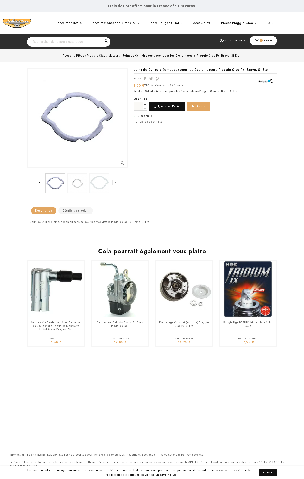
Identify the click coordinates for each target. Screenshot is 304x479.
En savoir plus (165, 474)
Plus (267, 23)
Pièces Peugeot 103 (163, 23)
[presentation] (39, 182)
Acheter (198, 106)
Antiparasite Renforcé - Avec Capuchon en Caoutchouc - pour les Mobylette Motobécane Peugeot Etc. (56, 326)
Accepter (268, 472)
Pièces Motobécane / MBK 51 (113, 23)
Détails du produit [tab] (76, 210)
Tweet (151, 79)
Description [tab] (43, 210)
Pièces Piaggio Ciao (237, 23)
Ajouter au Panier (167, 106)
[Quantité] (138, 106)
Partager (145, 79)
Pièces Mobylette (68, 23)
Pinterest (157, 79)
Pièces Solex (200, 23)
